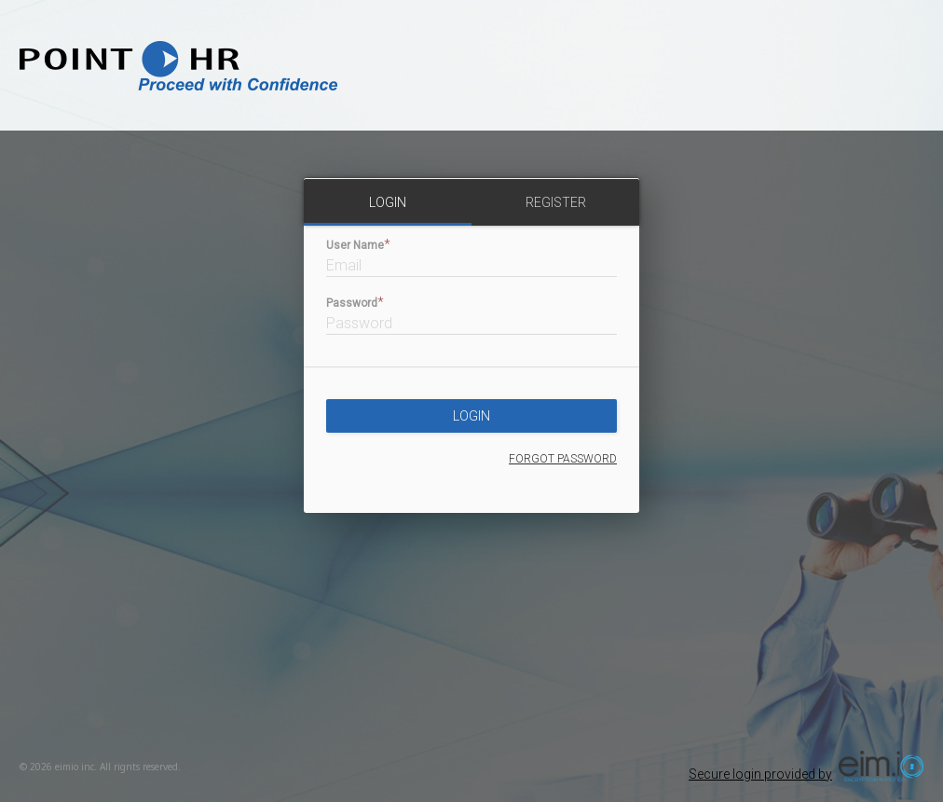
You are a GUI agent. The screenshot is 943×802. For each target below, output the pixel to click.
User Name (355, 245)
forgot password (563, 458)
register (556, 202)
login (387, 202)
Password (351, 303)
